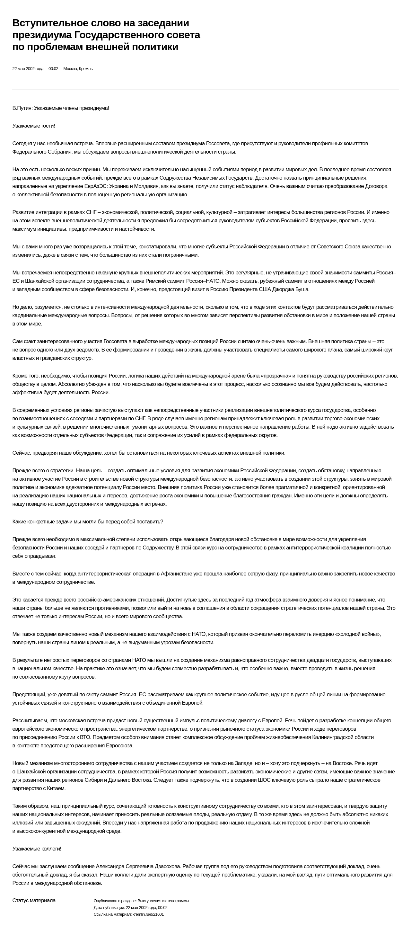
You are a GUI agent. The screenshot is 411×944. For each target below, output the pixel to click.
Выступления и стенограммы (163, 900)
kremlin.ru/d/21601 (148, 914)
